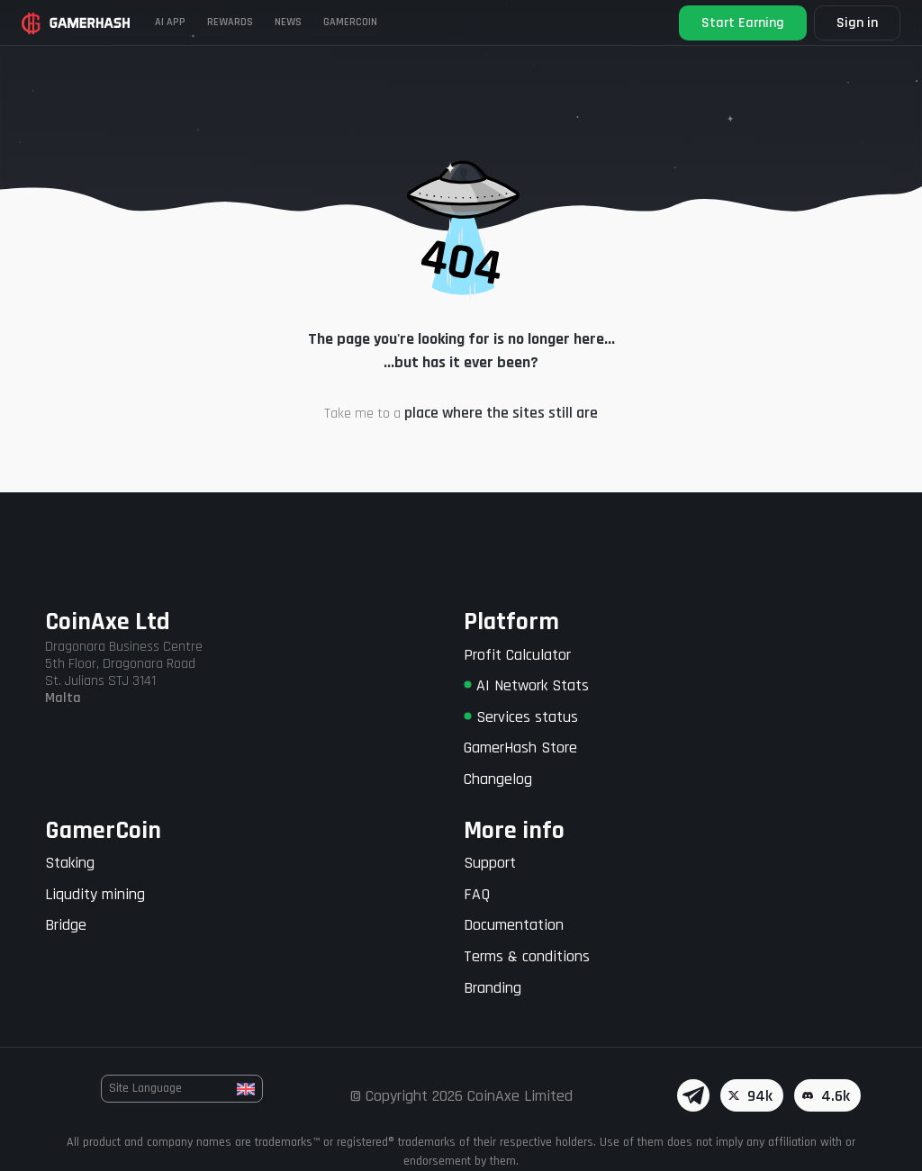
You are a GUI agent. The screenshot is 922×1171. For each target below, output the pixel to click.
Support (490, 862)
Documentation (514, 924)
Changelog (498, 779)
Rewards (230, 22)
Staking (70, 862)
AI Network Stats (526, 685)
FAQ (477, 894)
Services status (521, 717)
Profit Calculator (517, 654)
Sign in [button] (857, 23)
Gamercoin (350, 22)
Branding (492, 987)
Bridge (65, 924)
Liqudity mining (95, 894)
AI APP (170, 22)
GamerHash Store (520, 747)
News (288, 22)
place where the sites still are (501, 412)
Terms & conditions (527, 956)
